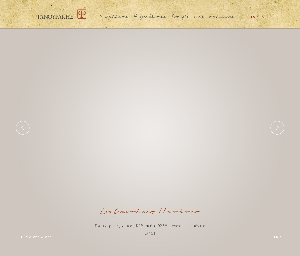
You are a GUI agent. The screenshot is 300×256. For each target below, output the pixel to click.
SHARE (277, 237)
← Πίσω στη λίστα (34, 237)
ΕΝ (262, 17)
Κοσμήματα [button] (113, 17)
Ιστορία (180, 17)
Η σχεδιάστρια (149, 17)
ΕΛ (253, 17)
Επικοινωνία (221, 17)
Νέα (199, 17)
